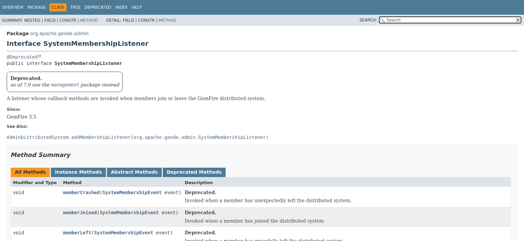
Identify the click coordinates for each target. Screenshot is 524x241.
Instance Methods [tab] (78, 172)
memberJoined (80, 212)
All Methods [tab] (30, 172)
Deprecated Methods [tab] (194, 172)
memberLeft (77, 232)
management (65, 84)
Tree (75, 7)
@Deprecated (22, 57)
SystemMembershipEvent (132, 192)
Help (137, 7)
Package (36, 7)
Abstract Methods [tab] (134, 172)
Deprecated (98, 7)
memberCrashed (81, 192)
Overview (12, 7)
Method (89, 20)
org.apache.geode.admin (59, 33)
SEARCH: (368, 20)
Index (121, 7)
